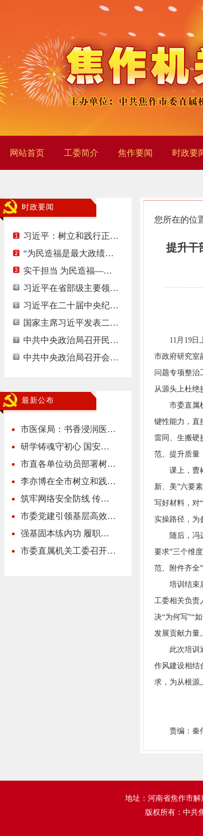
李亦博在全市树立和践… (68, 481)
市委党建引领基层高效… (68, 516)
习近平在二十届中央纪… (71, 305)
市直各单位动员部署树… (68, 463)
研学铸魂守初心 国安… (65, 446)
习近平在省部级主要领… (71, 288)
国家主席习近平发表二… (71, 322)
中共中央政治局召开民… (71, 340)
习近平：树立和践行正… (71, 235)
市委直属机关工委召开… (68, 550)
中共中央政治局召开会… (71, 357)
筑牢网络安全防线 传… (65, 498)
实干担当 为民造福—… (67, 270)
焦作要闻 (135, 152)
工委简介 (81, 152)
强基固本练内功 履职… (65, 533)
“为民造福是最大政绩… (68, 253)
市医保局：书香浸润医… (68, 429)
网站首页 (27, 152)
